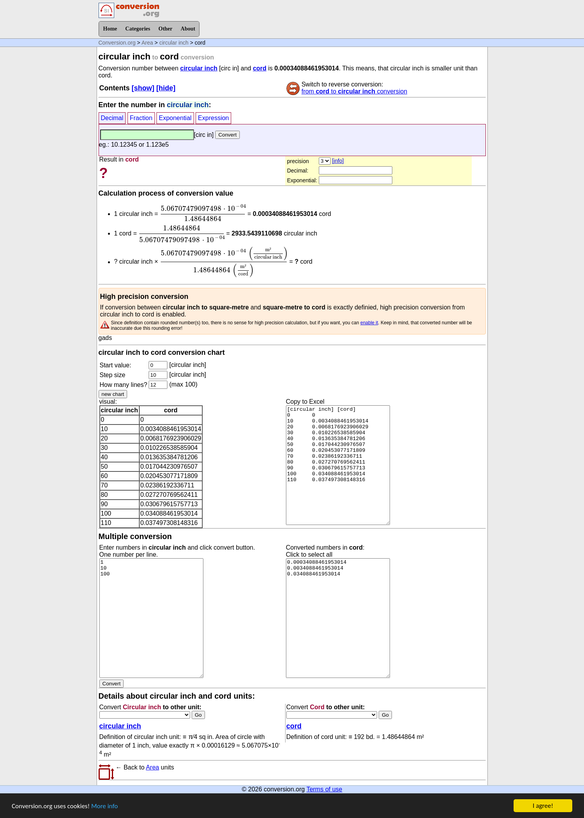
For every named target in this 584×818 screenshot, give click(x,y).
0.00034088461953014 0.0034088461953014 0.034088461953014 (338, 618)
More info (104, 807)
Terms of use (324, 789)
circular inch (174, 43)
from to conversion (354, 91)
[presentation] (203, 213)
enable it (369, 322)
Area (147, 43)
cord (259, 68)
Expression (213, 118)
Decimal (112, 118)
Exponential (175, 118)
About (188, 29)
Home (110, 29)
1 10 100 (151, 618)
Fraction (141, 118)
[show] (143, 88)
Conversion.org (117, 43)
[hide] (166, 88)
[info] (338, 161)
